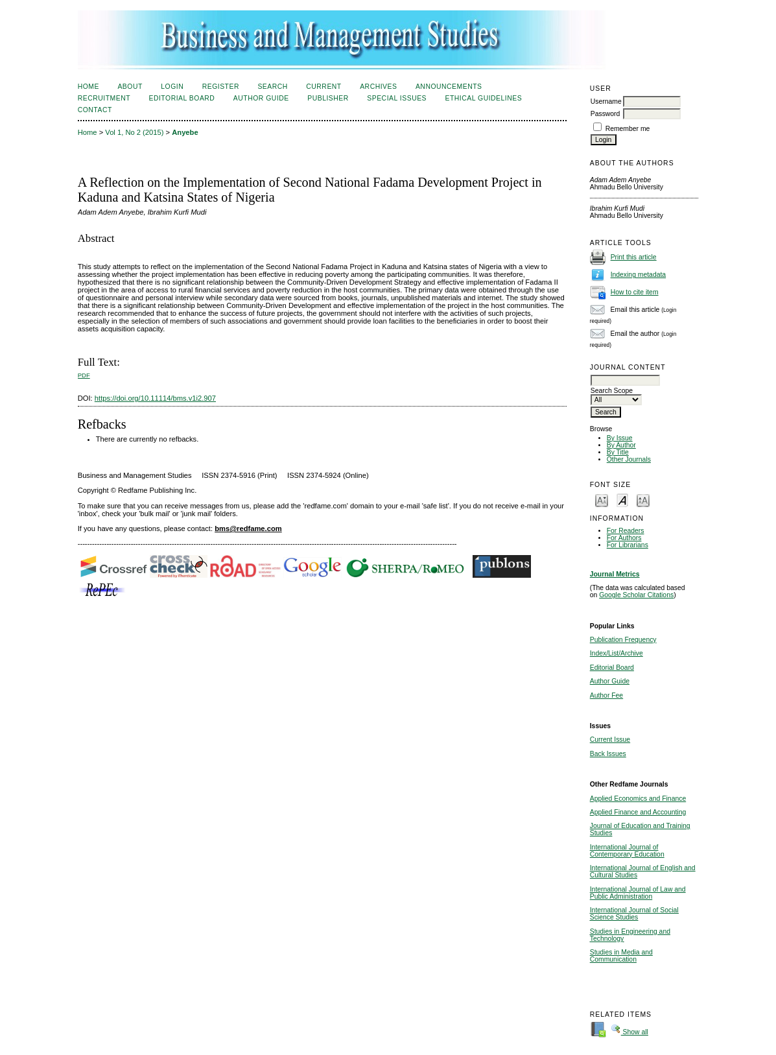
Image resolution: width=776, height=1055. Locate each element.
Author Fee (606, 695)
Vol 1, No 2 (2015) (134, 132)
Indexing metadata (638, 274)
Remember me (628, 128)
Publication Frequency (623, 639)
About (129, 86)
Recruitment (104, 98)
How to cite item (635, 292)
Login (172, 86)
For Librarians (627, 545)
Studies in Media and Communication (621, 956)
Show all (629, 1032)
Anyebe (185, 132)
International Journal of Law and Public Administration (638, 893)
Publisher (328, 98)
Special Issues (397, 98)
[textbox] (625, 380)
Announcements (449, 86)
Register (220, 86)
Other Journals (629, 459)
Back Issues (608, 753)
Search (272, 86)
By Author (621, 445)
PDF (84, 375)
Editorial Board (612, 667)
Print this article (634, 257)
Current (323, 86)
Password (605, 113)
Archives (378, 86)
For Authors (624, 537)
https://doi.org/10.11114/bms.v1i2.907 (155, 398)
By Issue (620, 438)
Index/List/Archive (616, 653)
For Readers (625, 530)
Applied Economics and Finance (638, 798)
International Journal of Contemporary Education (627, 851)
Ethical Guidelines (484, 98)
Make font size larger (643, 499)
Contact (95, 109)
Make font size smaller (601, 499)
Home (88, 86)
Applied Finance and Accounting (638, 812)
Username (606, 101)
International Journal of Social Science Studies (634, 914)
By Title (618, 452)
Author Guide (609, 681)
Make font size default (622, 499)
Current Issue (610, 739)
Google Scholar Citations (636, 595)
